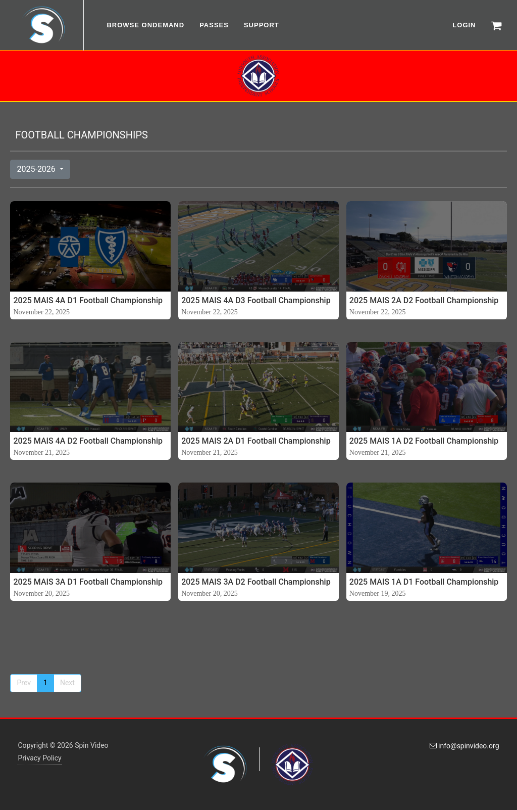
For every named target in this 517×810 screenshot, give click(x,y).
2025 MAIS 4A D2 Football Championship (88, 441)
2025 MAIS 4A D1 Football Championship (88, 300)
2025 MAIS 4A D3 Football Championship (256, 300)
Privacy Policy (39, 758)
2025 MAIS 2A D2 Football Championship (424, 300)
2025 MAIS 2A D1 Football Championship (256, 441)
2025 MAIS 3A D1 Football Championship (88, 582)
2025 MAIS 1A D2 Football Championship (424, 441)
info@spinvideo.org (464, 746)
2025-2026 (37, 169)
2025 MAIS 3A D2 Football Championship (256, 582)
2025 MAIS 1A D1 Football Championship (424, 582)
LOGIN (464, 25)
